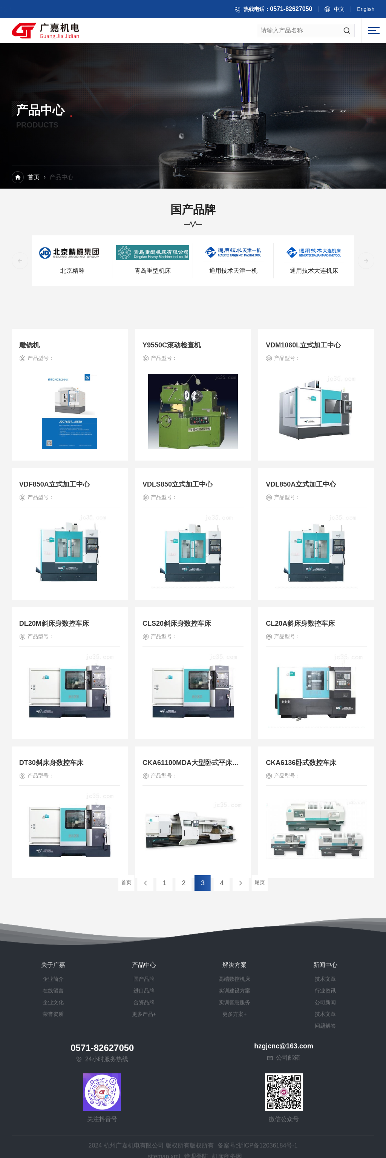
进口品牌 (144, 1129)
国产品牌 (144, 1118)
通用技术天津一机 (233, 272)
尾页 (230, 883)
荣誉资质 (53, 1153)
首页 (34, 177)
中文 (342, 10)
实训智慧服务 (234, 1141)
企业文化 (53, 1141)
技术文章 (325, 1118)
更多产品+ (144, 1153)
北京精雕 (72, 272)
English (369, 10)
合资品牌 (144, 1141)
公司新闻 (325, 1141)
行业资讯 (325, 1129)
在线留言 (53, 1129)
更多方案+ (234, 1153)
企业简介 (53, 1118)
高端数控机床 (234, 1118)
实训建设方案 (234, 1129)
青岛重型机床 (153, 272)
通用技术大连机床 (314, 272)
